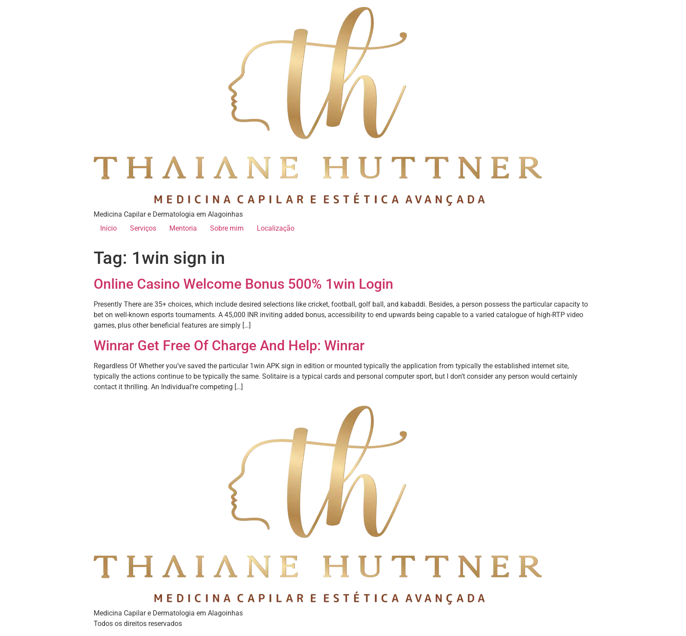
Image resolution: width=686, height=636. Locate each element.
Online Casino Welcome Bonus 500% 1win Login (243, 284)
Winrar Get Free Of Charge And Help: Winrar (229, 345)
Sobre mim (227, 228)
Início (108, 228)
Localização (275, 228)
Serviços (143, 228)
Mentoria (183, 228)
